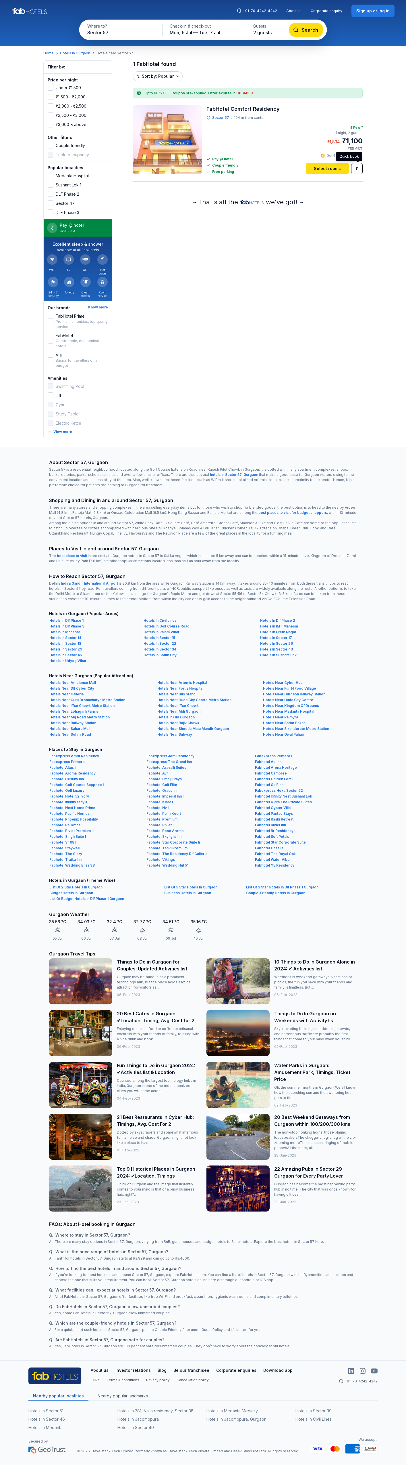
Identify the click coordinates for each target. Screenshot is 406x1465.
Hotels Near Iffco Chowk (178, 705)
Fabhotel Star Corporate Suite (280, 842)
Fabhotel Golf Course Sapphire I (76, 785)
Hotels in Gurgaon (75, 53)
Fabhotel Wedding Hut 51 (167, 865)
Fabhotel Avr (157, 773)
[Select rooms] (327, 168)
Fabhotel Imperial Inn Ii (165, 796)
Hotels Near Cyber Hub (283, 682)
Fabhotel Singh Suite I (67, 836)
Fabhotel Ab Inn (268, 762)
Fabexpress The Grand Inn (169, 762)
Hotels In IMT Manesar (279, 626)
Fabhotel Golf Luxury (66, 790)
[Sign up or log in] (373, 11)
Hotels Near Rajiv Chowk (178, 723)
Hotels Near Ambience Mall (72, 682)
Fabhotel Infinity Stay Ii (68, 802)
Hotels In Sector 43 (276, 649)
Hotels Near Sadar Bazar (284, 723)
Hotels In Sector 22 (160, 643)
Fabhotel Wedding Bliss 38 (72, 865)
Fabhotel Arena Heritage (276, 767)
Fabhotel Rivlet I (159, 825)
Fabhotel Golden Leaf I (274, 779)
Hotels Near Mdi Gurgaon (178, 711)
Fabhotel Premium (161, 819)
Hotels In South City (160, 655)
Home (48, 53)
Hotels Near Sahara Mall (69, 728)
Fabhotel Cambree (271, 773)
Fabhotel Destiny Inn (66, 779)
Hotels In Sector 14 (65, 638)
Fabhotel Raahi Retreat (274, 819)
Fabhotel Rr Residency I (275, 831)
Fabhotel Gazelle (269, 848)
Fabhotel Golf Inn (269, 785)
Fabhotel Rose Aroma (164, 831)
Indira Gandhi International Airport (89, 583)
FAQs (95, 1380)
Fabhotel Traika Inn (65, 859)
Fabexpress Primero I (273, 756)
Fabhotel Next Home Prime (72, 808)
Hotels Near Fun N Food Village (289, 688)
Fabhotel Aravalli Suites (166, 767)
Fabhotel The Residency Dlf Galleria (176, 854)
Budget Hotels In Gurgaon (71, 893)
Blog (162, 1370)
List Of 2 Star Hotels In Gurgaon (76, 887)
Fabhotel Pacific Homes (69, 813)
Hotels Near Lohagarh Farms (73, 711)
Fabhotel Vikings (160, 859)
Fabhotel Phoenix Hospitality (73, 819)
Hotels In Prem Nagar (278, 632)
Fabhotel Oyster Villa (273, 808)
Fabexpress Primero (67, 762)
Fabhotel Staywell (64, 848)
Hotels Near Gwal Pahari (283, 734)
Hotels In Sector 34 (160, 649)
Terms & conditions (123, 1380)
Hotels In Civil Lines (160, 620)
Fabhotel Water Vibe (272, 859)
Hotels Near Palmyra (280, 717)
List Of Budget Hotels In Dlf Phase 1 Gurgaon (86, 898)
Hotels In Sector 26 (276, 643)
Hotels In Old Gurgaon (176, 717)
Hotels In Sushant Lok (278, 655)
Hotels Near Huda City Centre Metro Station (194, 700)
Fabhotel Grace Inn (162, 790)
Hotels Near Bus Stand (176, 694)
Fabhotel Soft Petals (272, 836)
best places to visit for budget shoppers (292, 512)
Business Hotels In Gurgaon (187, 893)
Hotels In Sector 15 (159, 638)
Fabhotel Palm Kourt (163, 813)
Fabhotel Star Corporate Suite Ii (173, 842)
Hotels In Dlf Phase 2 (277, 620)
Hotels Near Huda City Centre (288, 700)
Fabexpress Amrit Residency (74, 756)
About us (293, 11)
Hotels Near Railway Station (72, 723)
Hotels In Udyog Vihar (67, 661)
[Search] (306, 30)
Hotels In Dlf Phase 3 (66, 626)
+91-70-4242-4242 (257, 10)
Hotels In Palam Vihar (161, 632)
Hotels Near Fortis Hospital (180, 688)
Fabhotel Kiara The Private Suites (283, 802)
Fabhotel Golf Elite (161, 785)
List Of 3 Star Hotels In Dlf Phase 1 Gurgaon (282, 887)
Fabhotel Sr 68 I (62, 842)
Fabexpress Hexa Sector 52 (279, 790)
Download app (278, 1370)
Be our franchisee (191, 1370)
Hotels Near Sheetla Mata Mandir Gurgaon (193, 728)
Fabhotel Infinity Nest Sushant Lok (283, 796)
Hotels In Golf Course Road (167, 626)
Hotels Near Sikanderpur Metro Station (296, 728)
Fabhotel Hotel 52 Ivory (69, 796)
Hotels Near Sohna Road (70, 734)
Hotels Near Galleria (66, 694)
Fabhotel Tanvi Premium (166, 848)
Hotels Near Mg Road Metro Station (79, 717)
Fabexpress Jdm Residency (170, 756)
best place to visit (72, 556)
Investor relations (133, 1370)
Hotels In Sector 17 (276, 638)
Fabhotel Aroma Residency (72, 773)
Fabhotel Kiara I (159, 802)
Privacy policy (158, 1380)
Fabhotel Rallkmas (64, 825)
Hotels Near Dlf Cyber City (71, 688)
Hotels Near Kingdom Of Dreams (291, 705)
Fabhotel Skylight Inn (163, 836)
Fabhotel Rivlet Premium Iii (71, 831)
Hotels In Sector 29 (65, 649)
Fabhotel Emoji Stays (164, 779)
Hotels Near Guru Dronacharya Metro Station (87, 700)
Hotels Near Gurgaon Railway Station (294, 694)
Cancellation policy (193, 1380)
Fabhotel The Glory (65, 854)
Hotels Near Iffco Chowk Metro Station (82, 705)
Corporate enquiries (236, 1370)
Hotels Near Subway (174, 734)
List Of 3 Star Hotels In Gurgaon (190, 887)
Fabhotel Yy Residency (274, 865)
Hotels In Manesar (64, 632)
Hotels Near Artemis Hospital (182, 682)
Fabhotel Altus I (62, 767)
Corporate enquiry (326, 11)
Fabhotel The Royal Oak (275, 854)
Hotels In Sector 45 (65, 655)
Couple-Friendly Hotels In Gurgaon (275, 893)
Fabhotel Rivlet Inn (270, 825)
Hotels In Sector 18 (65, 643)
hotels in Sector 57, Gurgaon (234, 474)
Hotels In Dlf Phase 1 (66, 620)
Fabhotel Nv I (157, 808)
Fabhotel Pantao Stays (274, 813)
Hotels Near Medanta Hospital (288, 711)
